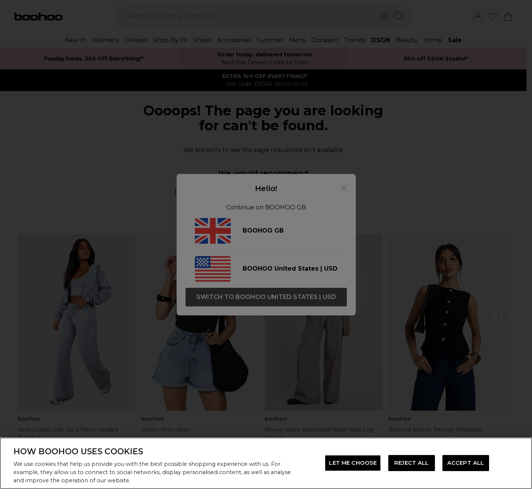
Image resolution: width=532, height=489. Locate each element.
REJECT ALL (411, 463)
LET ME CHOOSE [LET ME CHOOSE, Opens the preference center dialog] (353, 463)
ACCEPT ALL (465, 463)
